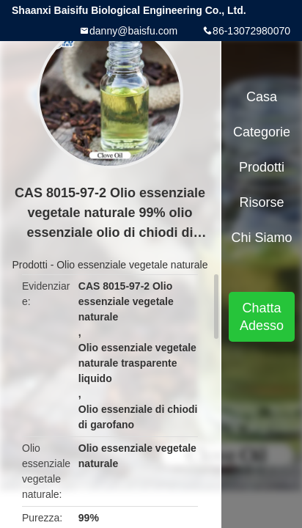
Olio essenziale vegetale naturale (131, 265)
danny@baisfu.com (133, 31)
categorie (261, 132)
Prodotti (30, 265)
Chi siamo (262, 237)
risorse (262, 202)
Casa (261, 96)
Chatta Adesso (262, 317)
